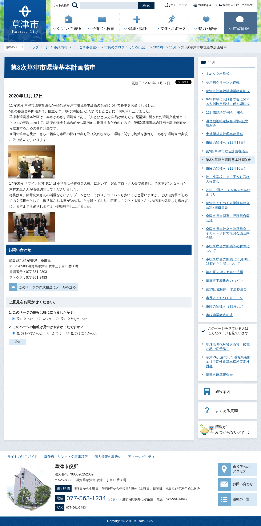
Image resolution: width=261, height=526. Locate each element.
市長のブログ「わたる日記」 (126, 47)
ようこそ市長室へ (85, 47)
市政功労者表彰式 (219, 315)
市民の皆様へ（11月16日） (226, 168)
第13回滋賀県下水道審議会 (226, 289)
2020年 (158, 47)
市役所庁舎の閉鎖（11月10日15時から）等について (228, 261)
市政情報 (60, 47)
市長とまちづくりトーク (224, 298)
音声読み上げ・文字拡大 (234, 5)
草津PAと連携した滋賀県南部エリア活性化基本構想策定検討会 (228, 362)
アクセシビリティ (141, 456)
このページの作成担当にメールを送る (47, 287)
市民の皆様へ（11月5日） (225, 306)
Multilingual (201, 5)
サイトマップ (175, 5)
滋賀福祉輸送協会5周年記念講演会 (227, 123)
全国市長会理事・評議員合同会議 (228, 218)
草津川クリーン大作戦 (223, 82)
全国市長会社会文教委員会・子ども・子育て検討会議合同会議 (228, 233)
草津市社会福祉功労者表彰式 (228, 91)
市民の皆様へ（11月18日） (226, 142)
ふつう (47, 319)
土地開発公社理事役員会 (224, 134)
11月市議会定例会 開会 (224, 112)
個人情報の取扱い (108, 456)
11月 (172, 47)
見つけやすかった (29, 333)
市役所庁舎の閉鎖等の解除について (228, 248)
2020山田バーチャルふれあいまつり (228, 192)
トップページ (39, 47)
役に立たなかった (73, 319)
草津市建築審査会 (219, 375)
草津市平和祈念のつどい (224, 280)
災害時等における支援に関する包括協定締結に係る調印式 (228, 102)
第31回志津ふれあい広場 (224, 272)
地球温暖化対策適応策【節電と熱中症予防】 (228, 347)
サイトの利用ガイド (22, 456)
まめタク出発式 (217, 74)
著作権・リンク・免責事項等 (66, 456)
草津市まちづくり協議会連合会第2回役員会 (228, 205)
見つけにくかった (84, 333)
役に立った (24, 319)
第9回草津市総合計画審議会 (227, 151)
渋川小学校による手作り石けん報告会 (228, 179)
